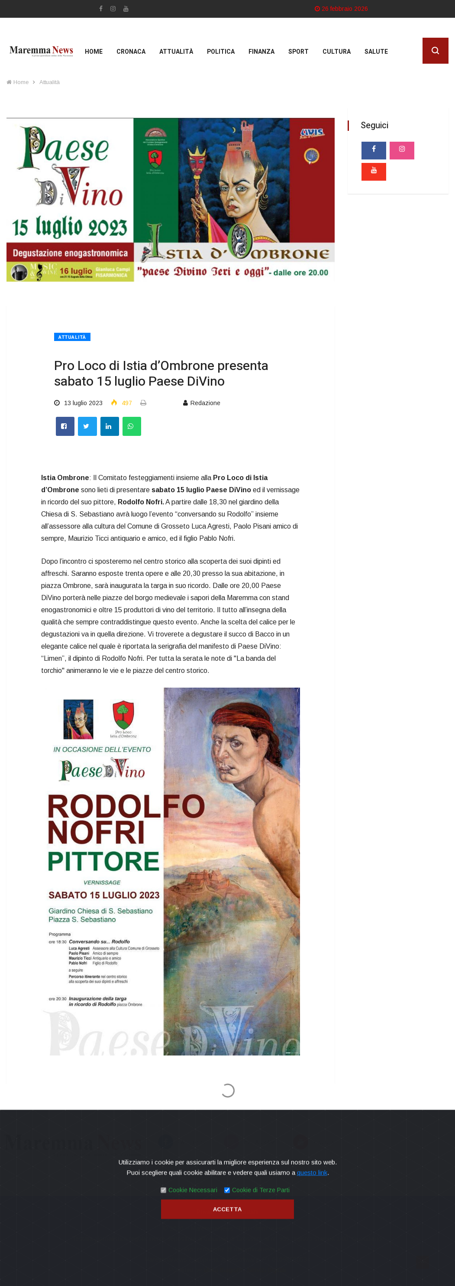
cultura (337, 51)
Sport (298, 51)
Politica (221, 51)
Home (94, 51)
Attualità (176, 51)
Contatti (247, 1211)
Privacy (206, 1211)
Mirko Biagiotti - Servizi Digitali (244, 1270)
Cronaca (130, 51)
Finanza (261, 51)
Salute (376, 51)
